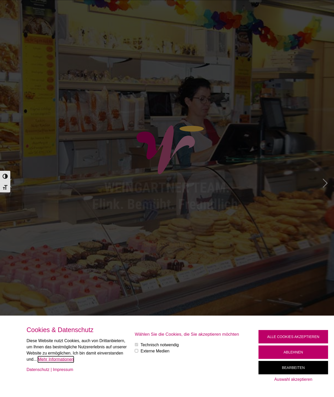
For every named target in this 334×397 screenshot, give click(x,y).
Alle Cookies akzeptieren (293, 337)
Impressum (63, 369)
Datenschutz (38, 369)
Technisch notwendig (159, 345)
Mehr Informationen (56, 359)
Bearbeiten (293, 368)
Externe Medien (154, 351)
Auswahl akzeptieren (293, 379)
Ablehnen (293, 352)
